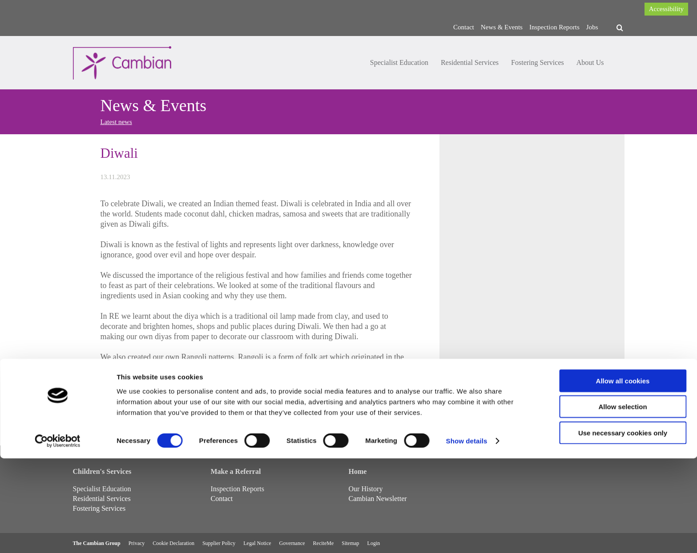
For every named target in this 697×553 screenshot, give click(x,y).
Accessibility (666, 8)
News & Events (502, 27)
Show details (466, 535)
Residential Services (470, 62)
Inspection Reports (554, 27)
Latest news (116, 121)
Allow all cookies (623, 475)
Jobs (592, 27)
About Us (590, 62)
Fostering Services (537, 62)
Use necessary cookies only (622, 527)
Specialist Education (399, 62)
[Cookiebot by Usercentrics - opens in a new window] (58, 535)
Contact (463, 27)
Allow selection (622, 501)
